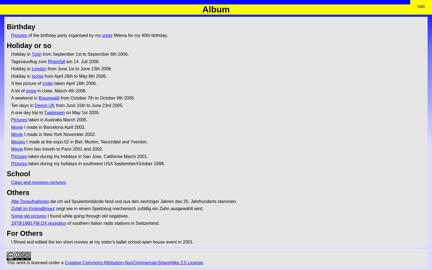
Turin (37, 54)
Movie (17, 127)
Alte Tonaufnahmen (30, 201)
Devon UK (45, 105)
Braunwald (49, 98)
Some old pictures (28, 216)
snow (31, 91)
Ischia (37, 76)
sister (107, 35)
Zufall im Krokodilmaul (32, 208)
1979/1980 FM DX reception (38, 223)
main (421, 6)
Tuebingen (54, 112)
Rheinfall (56, 61)
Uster (47, 83)
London (39, 68)
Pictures (19, 35)
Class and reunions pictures (38, 182)
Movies (18, 142)
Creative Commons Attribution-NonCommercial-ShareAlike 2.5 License (134, 262)
